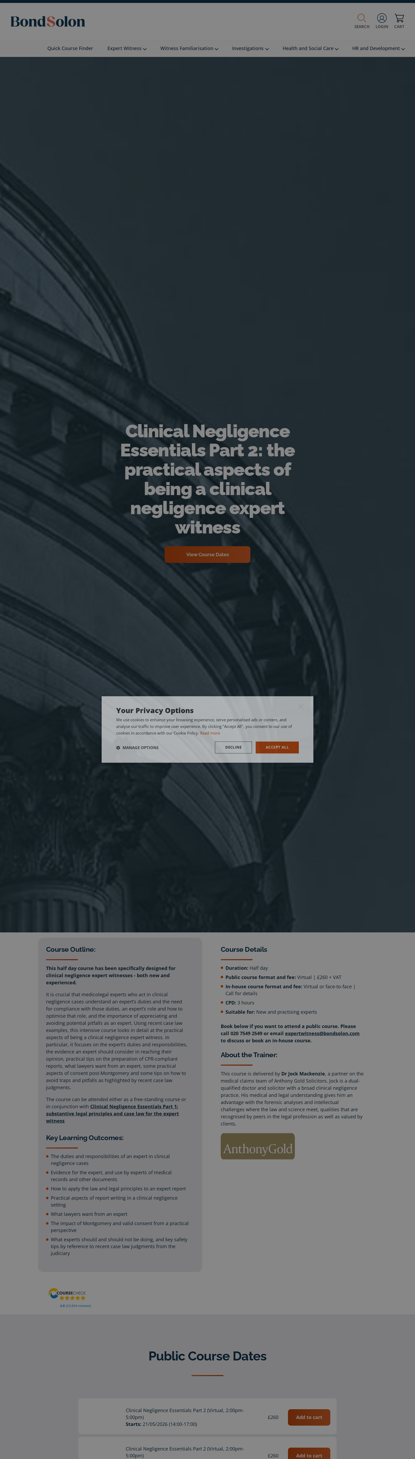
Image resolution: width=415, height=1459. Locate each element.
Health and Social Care (311, 48)
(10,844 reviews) (75, 1306)
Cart (399, 21)
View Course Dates (207, 554)
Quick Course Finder (70, 48)
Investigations (250, 48)
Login (382, 21)
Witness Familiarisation (189, 48)
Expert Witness (127, 48)
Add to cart (309, 1417)
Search (361, 21)
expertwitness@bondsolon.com (322, 1033)
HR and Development (378, 48)
